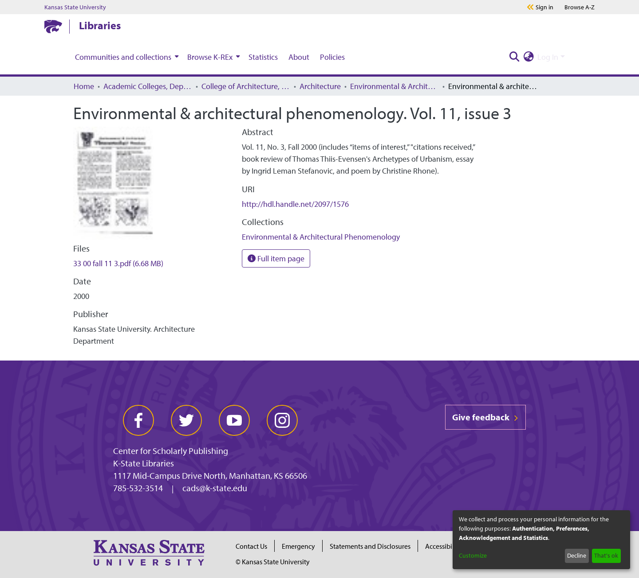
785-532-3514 (138, 487)
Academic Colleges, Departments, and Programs (147, 86)
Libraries (100, 25)
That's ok (606, 555)
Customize (473, 555)
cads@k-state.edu (214, 487)
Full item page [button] (276, 258)
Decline (576, 555)
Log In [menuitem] (547, 57)
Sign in (544, 7)
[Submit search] (514, 57)
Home (84, 86)
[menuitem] (125, 56)
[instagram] (282, 420)
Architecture (320, 86)
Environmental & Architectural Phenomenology (394, 86)
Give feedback (485, 417)
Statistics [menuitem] (263, 57)
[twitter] (186, 420)
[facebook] (138, 420)
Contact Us (251, 546)
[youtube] (234, 420)
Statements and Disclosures (370, 546)
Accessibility (443, 546)
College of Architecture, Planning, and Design (245, 86)
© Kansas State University (273, 561)
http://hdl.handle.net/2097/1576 (295, 204)
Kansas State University (75, 7)
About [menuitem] (298, 57)
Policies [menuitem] (332, 57)
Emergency (298, 546)
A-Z (579, 7)
